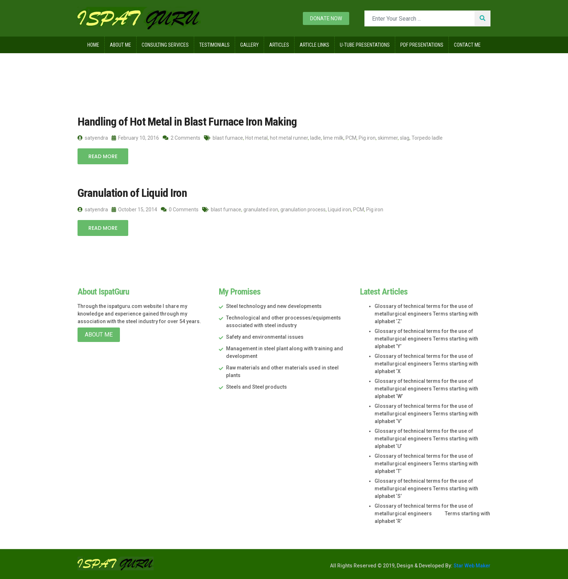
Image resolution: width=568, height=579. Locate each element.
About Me (120, 45)
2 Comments (181, 138)
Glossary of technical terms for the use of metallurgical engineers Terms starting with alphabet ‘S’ (426, 488)
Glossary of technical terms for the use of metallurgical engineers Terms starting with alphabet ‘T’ (426, 463)
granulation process (303, 209)
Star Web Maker (471, 566)
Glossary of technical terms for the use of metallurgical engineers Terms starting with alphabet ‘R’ (432, 513)
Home (93, 45)
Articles (279, 45)
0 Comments (180, 209)
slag (404, 138)
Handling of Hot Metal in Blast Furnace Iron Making (187, 121)
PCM (351, 138)
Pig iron (367, 138)
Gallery (249, 45)
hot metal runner (289, 138)
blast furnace (228, 138)
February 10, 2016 (135, 138)
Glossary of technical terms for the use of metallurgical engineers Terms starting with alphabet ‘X (426, 363)
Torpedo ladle (427, 138)
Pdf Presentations (421, 45)
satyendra (93, 138)
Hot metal (256, 138)
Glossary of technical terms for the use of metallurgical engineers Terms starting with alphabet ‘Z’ (426, 313)
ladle (315, 138)
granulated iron (260, 209)
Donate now (326, 18)
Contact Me (467, 45)
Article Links (314, 45)
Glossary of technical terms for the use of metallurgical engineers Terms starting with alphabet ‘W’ (426, 388)
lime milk (333, 138)
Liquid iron (339, 209)
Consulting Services (165, 45)
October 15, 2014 (134, 209)
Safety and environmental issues (265, 337)
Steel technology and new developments (274, 306)
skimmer (388, 138)
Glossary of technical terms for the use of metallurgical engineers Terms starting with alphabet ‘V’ (426, 413)
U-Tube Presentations (365, 45)
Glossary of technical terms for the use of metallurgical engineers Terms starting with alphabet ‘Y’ (426, 338)
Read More (102, 156)
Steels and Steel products (256, 387)
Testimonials (214, 45)
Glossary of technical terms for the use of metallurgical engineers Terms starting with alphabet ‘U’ (426, 438)
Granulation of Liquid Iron (132, 193)
